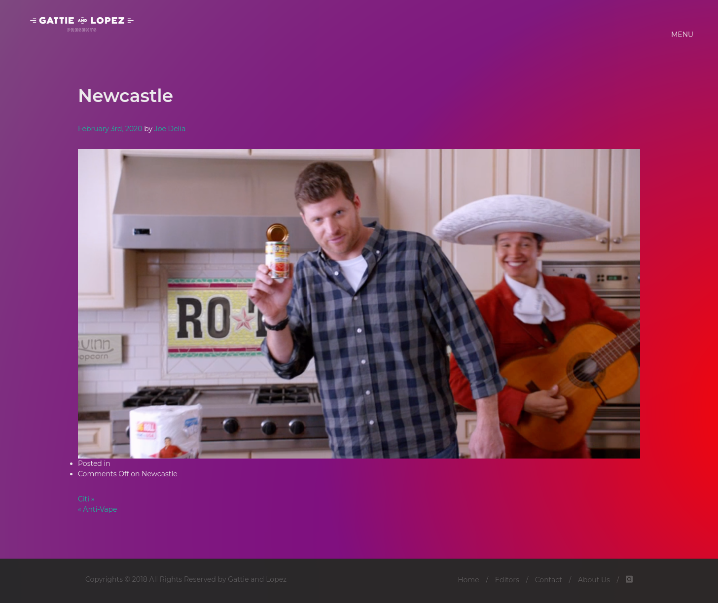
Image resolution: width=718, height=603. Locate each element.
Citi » (86, 499)
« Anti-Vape (97, 509)
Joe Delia (170, 128)
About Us (594, 579)
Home (468, 579)
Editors (507, 579)
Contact (548, 579)
